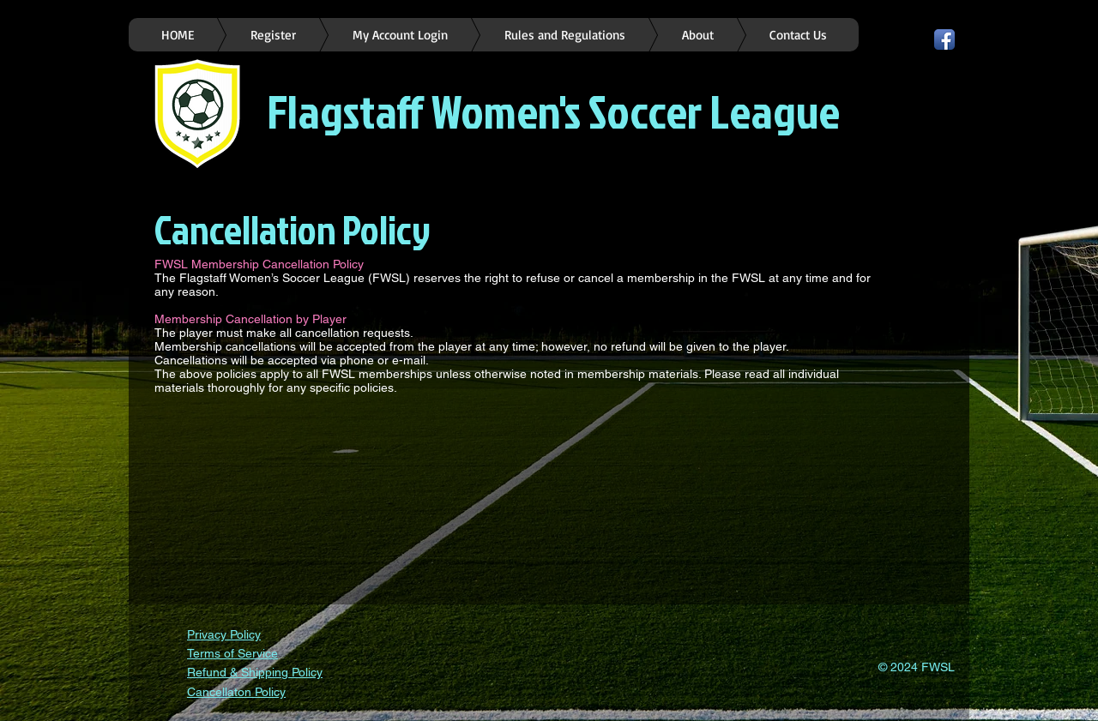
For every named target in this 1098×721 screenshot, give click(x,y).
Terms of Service (232, 653)
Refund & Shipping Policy (255, 672)
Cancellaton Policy (236, 692)
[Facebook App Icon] (944, 39)
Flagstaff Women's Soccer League (553, 111)
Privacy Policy (224, 634)
